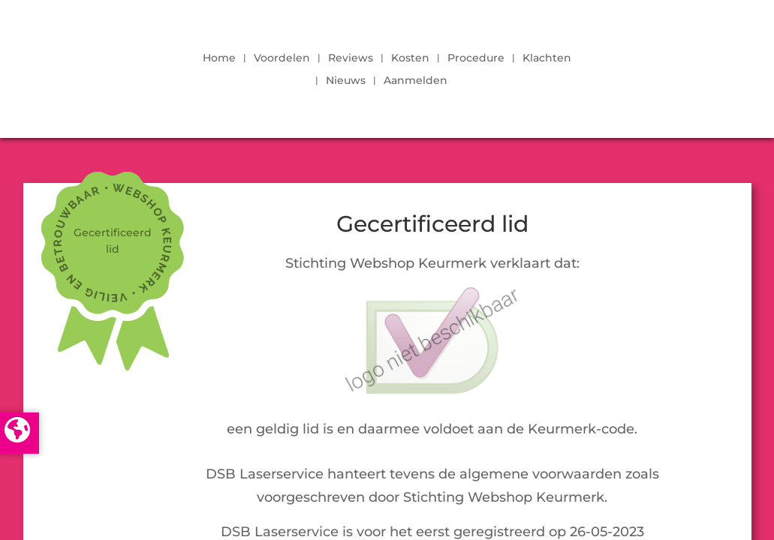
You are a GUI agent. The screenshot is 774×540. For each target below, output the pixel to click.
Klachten (547, 58)
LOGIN (655, 65)
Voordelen (282, 58)
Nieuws (346, 81)
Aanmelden (415, 81)
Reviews (350, 58)
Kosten (410, 58)
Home (219, 58)
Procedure (475, 58)
